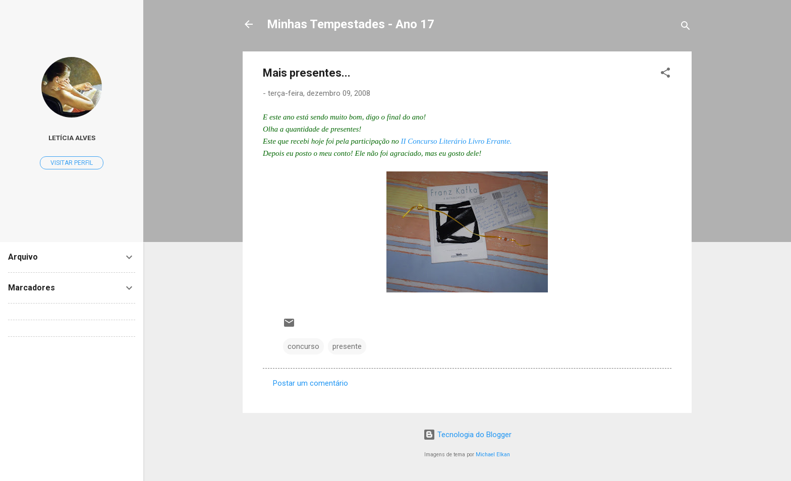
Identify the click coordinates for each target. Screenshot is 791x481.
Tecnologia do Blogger (467, 434)
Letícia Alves (71, 138)
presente (347, 346)
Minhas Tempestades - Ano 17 (350, 24)
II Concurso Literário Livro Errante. (456, 141)
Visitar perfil (71, 162)
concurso (303, 346)
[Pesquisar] (686, 27)
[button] (665, 74)
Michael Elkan (493, 454)
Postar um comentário (310, 383)
